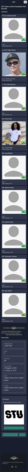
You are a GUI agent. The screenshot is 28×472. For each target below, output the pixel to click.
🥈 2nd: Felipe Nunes (9, 50)
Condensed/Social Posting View (10, 434)
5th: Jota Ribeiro (7, 153)
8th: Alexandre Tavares (9, 256)
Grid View (22, 434)
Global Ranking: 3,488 (7, 252)
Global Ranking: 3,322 (7, 286)
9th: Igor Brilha (7, 291)
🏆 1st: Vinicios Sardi (9, 15)
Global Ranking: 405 (7, 149)
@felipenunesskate (10, 78)
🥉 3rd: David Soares (9, 84)
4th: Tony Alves (7, 119)
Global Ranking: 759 (7, 183)
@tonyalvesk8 (9, 147)
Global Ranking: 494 (7, 114)
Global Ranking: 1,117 (7, 218)
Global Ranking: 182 (7, 80)
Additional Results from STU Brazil (14, 428)
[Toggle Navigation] (2, 2)
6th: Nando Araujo (8, 187)
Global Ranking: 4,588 (7, 321)
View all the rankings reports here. (14, 334)
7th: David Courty (7, 222)
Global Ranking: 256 (7, 46)
